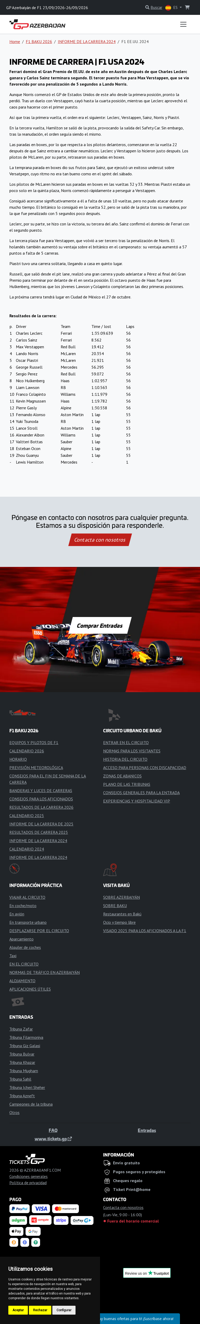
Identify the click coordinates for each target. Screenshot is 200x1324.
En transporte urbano (28, 922)
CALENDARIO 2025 (26, 815)
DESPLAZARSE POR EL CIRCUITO (39, 930)
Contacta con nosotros (100, 539)
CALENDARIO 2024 (26, 849)
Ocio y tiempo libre (119, 922)
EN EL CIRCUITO (24, 964)
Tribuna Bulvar (21, 1054)
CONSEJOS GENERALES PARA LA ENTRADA (141, 792)
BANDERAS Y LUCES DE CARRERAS (40, 790)
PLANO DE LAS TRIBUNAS (126, 784)
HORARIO (18, 759)
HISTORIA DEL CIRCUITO (125, 759)
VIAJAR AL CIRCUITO (27, 897)
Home (14, 41)
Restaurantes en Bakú (122, 913)
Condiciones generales (28, 1176)
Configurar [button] (64, 1310)
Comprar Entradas (100, 625)
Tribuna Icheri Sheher (27, 1087)
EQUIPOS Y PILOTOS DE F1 (33, 742)
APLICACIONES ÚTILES (30, 989)
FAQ (53, 1130)
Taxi (12, 955)
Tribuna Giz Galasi (24, 1045)
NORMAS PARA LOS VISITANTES (131, 750)
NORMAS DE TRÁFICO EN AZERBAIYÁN (44, 972)
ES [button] (172, 8)
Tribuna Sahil (20, 1079)
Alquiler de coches (25, 947)
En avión (16, 913)
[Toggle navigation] (183, 24)
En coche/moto (22, 905)
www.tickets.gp (53, 1138)
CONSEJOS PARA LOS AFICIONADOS (41, 798)
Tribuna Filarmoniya (26, 1037)
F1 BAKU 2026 (39, 41)
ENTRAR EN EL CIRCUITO (126, 742)
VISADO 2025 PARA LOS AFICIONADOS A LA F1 (144, 930)
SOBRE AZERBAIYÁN (121, 897)
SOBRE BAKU (115, 905)
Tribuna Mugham (23, 1070)
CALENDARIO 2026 (26, 750)
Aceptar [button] (18, 1310)
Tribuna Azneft (22, 1095)
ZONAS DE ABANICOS (122, 775)
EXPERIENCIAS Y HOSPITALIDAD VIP (136, 801)
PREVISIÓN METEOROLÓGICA (36, 767)
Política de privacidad (28, 1182)
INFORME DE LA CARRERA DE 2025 (41, 823)
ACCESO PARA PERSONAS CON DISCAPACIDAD (144, 767)
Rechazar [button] (40, 1310)
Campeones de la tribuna (31, 1104)
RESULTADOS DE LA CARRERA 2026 (41, 807)
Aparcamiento (21, 939)
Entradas (147, 1130)
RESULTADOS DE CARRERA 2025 (38, 832)
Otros (14, 1112)
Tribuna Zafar (21, 1029)
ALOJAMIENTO (22, 980)
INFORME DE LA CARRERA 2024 (87, 41)
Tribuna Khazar (22, 1062)
